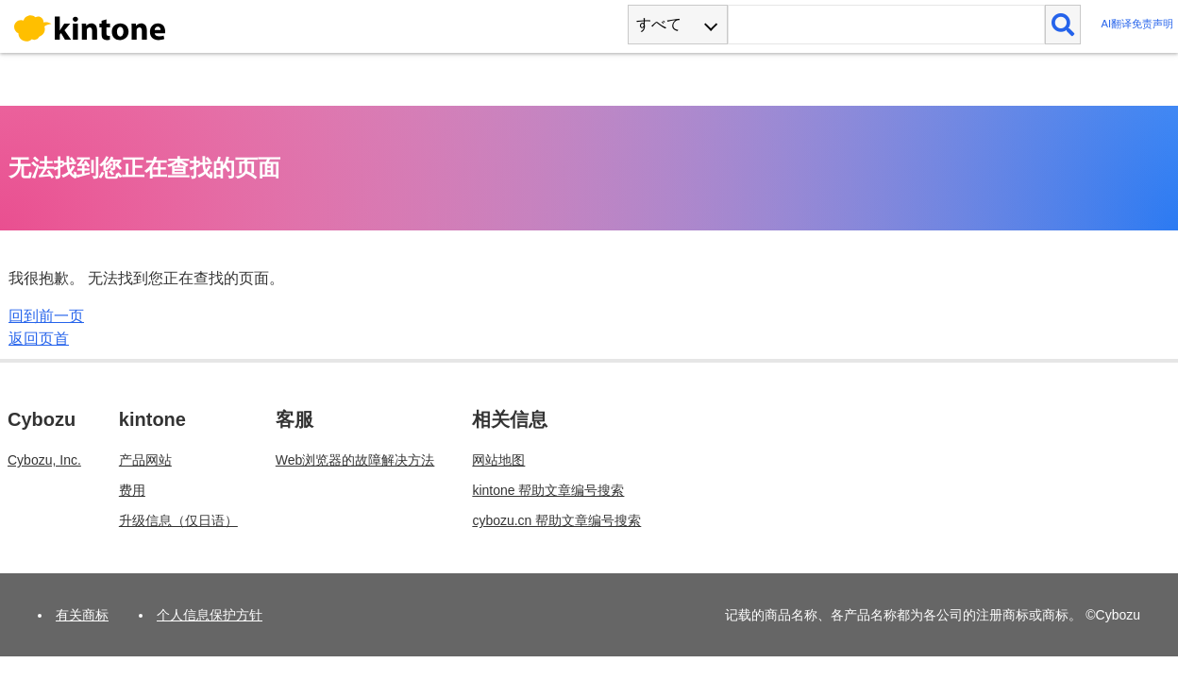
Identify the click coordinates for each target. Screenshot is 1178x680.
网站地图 (498, 460)
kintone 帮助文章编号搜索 (548, 490)
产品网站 (145, 460)
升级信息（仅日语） (178, 520)
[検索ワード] (886, 24)
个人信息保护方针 (209, 614)
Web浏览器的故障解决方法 (355, 460)
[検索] (1063, 24)
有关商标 (82, 614)
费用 (132, 490)
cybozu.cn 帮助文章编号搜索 (556, 520)
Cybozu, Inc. (44, 460)
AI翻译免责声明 (1137, 24)
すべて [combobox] (659, 24)
